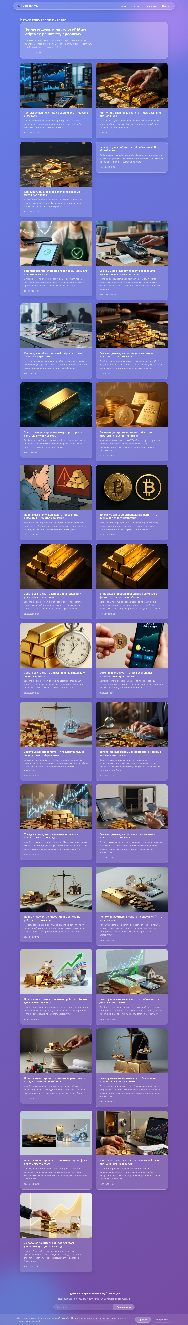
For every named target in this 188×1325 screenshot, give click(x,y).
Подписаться (124, 1307)
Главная (123, 6)
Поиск (165, 6)
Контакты (151, 6)
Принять (143, 1319)
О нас (136, 6)
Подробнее (162, 1319)
